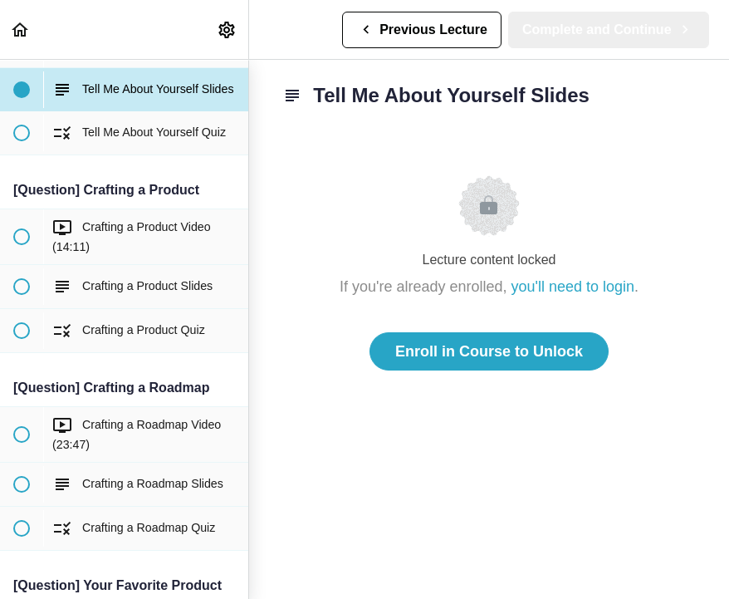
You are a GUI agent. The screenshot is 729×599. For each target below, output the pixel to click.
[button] (21, 29)
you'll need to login (573, 286)
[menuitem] (227, 29)
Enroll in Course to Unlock (489, 351)
